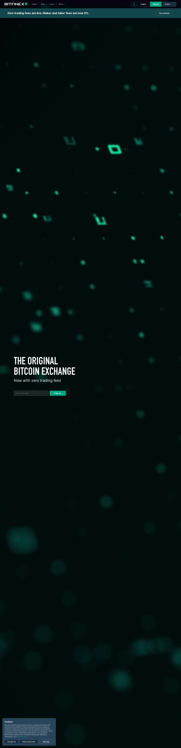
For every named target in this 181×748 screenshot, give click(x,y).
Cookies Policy (22, 737)
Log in (143, 4)
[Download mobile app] (134, 4)
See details (164, 13)
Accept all (11, 742)
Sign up (156, 4)
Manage (46, 742)
